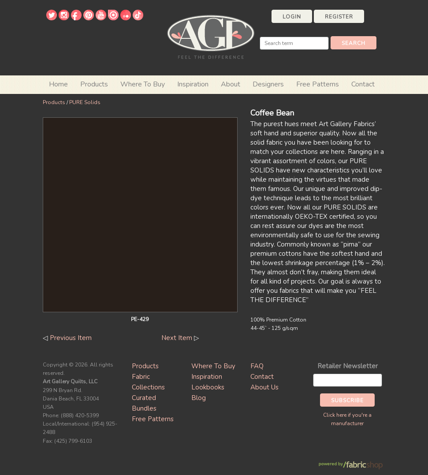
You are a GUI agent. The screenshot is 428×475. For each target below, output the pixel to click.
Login (292, 16)
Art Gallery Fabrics (210, 36)
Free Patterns (317, 84)
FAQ (257, 366)
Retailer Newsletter (347, 366)
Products (54, 102)
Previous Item (71, 337)
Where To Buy (213, 366)
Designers (268, 84)
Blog (198, 397)
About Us (264, 387)
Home (58, 84)
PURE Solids (84, 102)
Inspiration (192, 84)
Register (339, 16)
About (230, 84)
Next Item (176, 337)
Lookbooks (207, 387)
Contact (363, 84)
